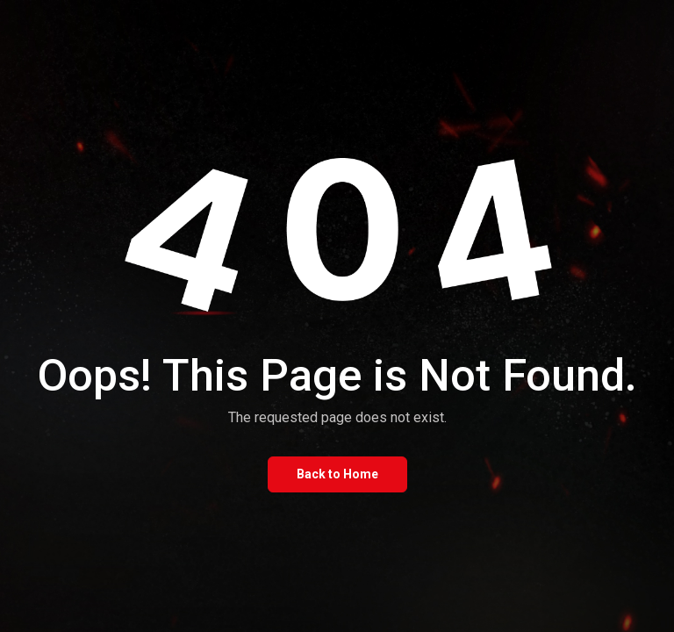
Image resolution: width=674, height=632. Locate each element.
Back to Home (337, 474)
